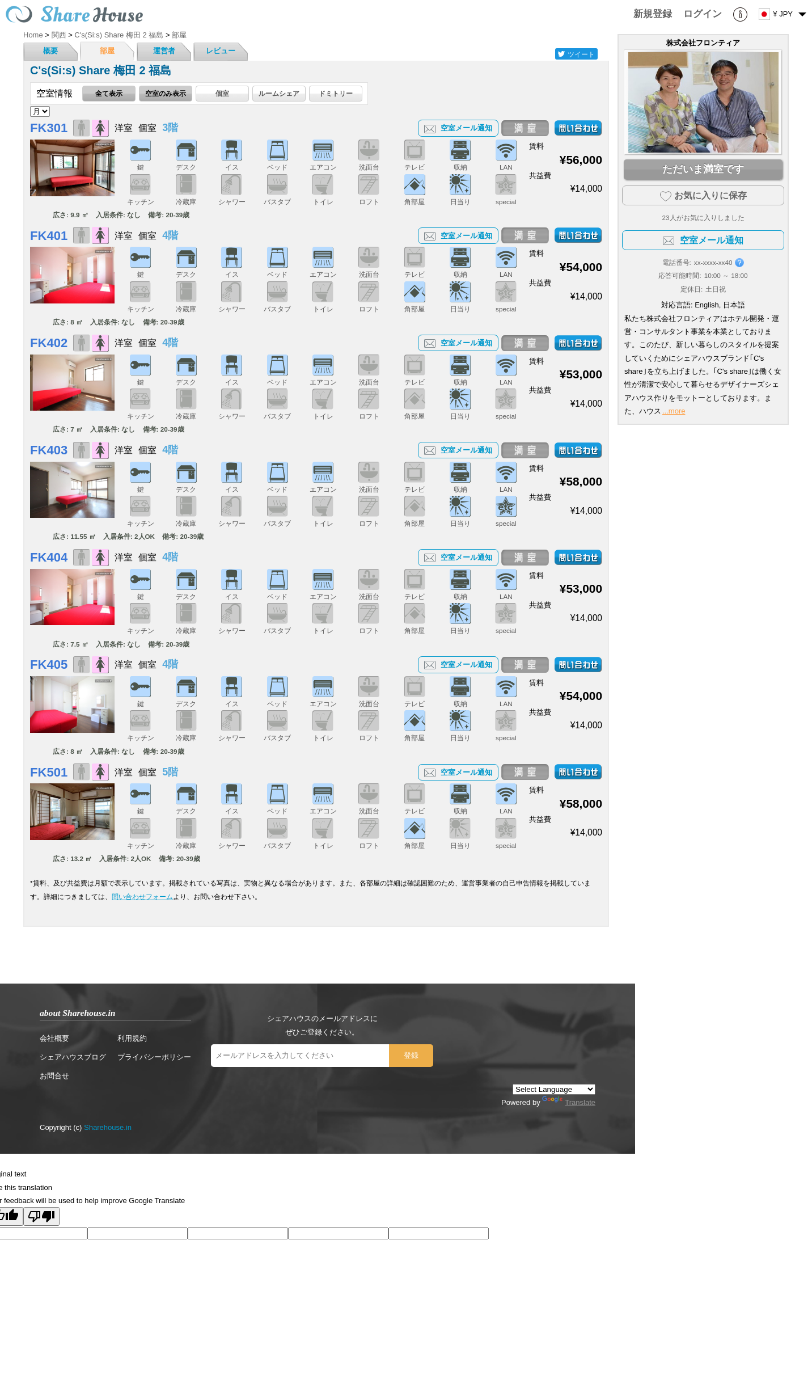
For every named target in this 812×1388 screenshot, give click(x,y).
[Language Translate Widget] (554, 1089)
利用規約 (132, 1038)
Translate (568, 1102)
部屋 (107, 51)
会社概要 (54, 1038)
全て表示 (108, 93)
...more (673, 411)
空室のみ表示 (165, 93)
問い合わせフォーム (142, 896)
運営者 (164, 51)
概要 (50, 51)
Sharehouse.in (108, 1127)
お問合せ (54, 1075)
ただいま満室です (703, 169)
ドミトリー (336, 93)
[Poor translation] (41, 1216)
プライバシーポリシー (154, 1057)
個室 (222, 93)
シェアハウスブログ (73, 1057)
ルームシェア (279, 93)
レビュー (220, 51)
